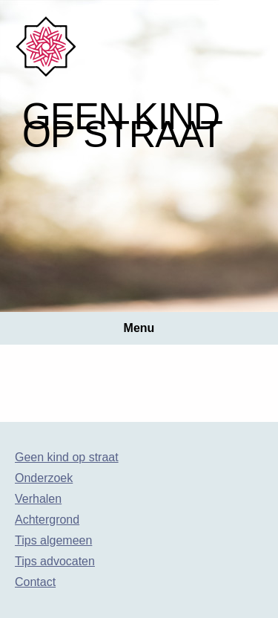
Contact (35, 582)
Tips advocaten (55, 561)
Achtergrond (47, 519)
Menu (139, 328)
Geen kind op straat (67, 457)
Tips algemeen (53, 540)
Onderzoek (44, 478)
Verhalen (38, 498)
